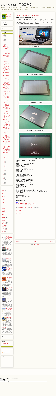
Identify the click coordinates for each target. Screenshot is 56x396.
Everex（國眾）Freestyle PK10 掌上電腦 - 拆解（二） (6, 128)
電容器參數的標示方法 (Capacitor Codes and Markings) (9, 268)
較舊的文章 (52, 241)
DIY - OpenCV (4, 223)
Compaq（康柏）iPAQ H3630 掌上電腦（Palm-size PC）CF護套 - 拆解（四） (6, 93)
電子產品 (3, 199)
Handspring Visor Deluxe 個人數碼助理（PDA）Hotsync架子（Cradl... (6, 146)
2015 (3, 177)
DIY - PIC (3, 226)
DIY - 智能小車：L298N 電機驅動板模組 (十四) (9, 237)
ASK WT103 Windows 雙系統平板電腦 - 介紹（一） (6, 67)
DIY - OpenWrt (4, 225)
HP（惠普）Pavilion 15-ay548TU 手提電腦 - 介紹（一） (6, 76)
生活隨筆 (3, 190)
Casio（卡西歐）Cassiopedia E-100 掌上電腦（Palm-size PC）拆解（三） (6, 116)
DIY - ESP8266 (4, 222)
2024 (3, 36)
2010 (3, 183)
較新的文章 (18, 241)
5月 (4, 165)
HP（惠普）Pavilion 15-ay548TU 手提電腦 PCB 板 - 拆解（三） (6, 70)
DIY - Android (4, 213)
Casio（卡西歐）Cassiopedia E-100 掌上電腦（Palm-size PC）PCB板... (6, 112)
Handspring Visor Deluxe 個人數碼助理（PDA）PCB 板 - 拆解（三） (6, 150)
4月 (4, 166)
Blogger (3, 207)
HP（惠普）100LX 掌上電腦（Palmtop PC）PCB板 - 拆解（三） (6, 79)
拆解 (31, 207)
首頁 (35, 241)
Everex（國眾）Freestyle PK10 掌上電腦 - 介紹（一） (6, 132)
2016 (3, 175)
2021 (3, 40)
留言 (3, 352)
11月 (4, 44)
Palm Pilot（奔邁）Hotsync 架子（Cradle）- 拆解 (6, 135)
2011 (3, 182)
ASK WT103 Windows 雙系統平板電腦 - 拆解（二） (6, 64)
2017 (3, 174)
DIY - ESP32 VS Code (5, 220)
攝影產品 (3, 204)
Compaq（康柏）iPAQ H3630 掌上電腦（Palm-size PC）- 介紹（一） (6, 105)
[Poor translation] (4, 380)
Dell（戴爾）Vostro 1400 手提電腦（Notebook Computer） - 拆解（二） (6, 53)
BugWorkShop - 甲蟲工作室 (16, 4)
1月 (4, 170)
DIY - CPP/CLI (4, 216)
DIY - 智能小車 (4, 210)
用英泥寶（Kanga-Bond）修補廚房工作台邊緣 (9, 288)
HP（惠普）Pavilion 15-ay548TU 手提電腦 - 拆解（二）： (6, 73)
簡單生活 (3, 344)
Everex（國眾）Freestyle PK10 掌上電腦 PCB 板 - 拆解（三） (6, 125)
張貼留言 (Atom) (36, 244)
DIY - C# (3, 214)
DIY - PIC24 (3, 228)
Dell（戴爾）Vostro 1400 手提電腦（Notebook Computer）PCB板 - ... (6, 48)
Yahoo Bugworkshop (5, 343)
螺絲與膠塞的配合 (9, 317)
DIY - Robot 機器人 (4, 229)
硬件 (2, 196)
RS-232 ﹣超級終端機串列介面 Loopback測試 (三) (9, 278)
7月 (4, 162)
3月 (4, 167)
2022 (3, 39)
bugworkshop (9, 14)
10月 (4, 45)
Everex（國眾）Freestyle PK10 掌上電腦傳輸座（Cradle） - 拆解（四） (6, 121)
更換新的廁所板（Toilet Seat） (8, 298)
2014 (3, 178)
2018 (3, 173)
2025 (3, 35)
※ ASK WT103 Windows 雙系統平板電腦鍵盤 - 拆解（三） (27, 204)
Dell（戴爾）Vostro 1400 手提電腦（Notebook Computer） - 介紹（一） (6, 57)
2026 (3, 34)
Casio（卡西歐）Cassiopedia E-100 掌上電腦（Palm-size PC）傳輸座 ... (6, 108)
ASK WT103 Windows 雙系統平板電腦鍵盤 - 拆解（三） (6, 61)
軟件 (2, 193)
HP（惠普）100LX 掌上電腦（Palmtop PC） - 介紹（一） (6, 85)
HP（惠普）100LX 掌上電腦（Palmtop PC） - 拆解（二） (6, 82)
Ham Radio (3, 231)
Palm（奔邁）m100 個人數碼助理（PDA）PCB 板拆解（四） (6, 138)
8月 (4, 161)
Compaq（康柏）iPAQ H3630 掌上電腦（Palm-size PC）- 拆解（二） (6, 101)
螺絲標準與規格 (8, 258)
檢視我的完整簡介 (8, 16)
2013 (3, 179)
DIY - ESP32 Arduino (5, 219)
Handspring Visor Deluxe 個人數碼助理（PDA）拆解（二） (6, 153)
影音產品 (3, 202)
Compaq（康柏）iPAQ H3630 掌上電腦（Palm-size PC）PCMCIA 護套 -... (6, 88)
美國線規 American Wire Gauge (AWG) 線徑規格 (9, 248)
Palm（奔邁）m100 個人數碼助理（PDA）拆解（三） (6, 142)
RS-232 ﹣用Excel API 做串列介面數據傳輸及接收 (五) (9, 309)
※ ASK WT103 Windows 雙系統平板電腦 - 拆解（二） (26, 203)
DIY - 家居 (3, 208)
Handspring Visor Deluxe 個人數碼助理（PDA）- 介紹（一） (6, 157)
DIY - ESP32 (3, 217)
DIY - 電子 (3, 211)
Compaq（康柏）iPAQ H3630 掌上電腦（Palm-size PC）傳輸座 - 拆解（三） (6, 97)
